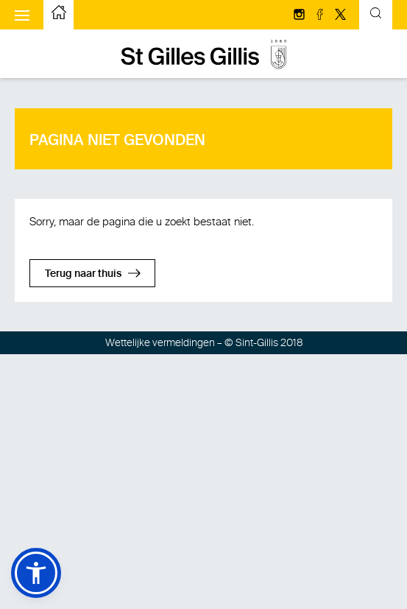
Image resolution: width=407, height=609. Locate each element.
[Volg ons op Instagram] (300, 15)
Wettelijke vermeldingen (160, 343)
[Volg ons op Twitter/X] (340, 15)
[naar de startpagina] (59, 14)
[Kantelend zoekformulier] (375, 15)
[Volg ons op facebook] (321, 15)
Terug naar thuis (83, 274)
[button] (36, 573)
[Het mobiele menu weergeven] (22, 14)
